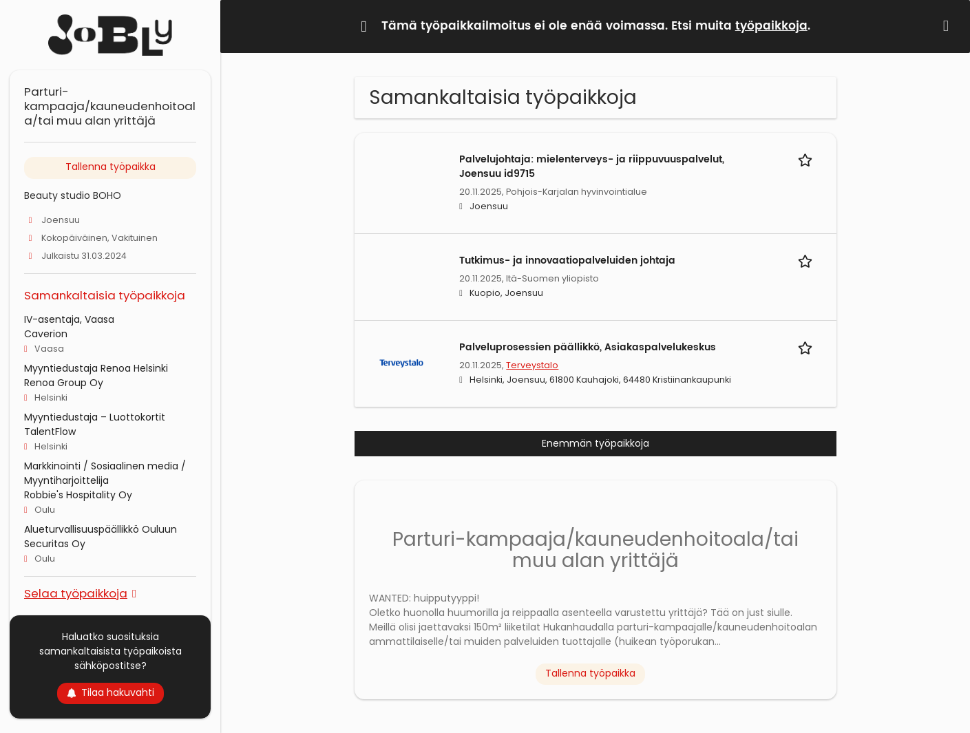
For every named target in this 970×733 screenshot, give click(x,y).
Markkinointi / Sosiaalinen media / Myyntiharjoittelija (105, 473)
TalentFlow (50, 431)
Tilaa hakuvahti (110, 692)
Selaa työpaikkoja (75, 593)
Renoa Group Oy (63, 383)
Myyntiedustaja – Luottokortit (94, 417)
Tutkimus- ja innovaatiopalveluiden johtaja (567, 260)
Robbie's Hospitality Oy (78, 495)
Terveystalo (532, 365)
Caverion (45, 334)
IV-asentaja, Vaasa (69, 319)
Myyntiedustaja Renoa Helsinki (96, 368)
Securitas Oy (54, 544)
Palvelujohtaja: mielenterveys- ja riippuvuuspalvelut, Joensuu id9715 (591, 166)
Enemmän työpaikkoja (595, 443)
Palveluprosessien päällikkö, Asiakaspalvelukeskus (587, 347)
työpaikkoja (771, 26)
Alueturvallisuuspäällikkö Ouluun (100, 529)
